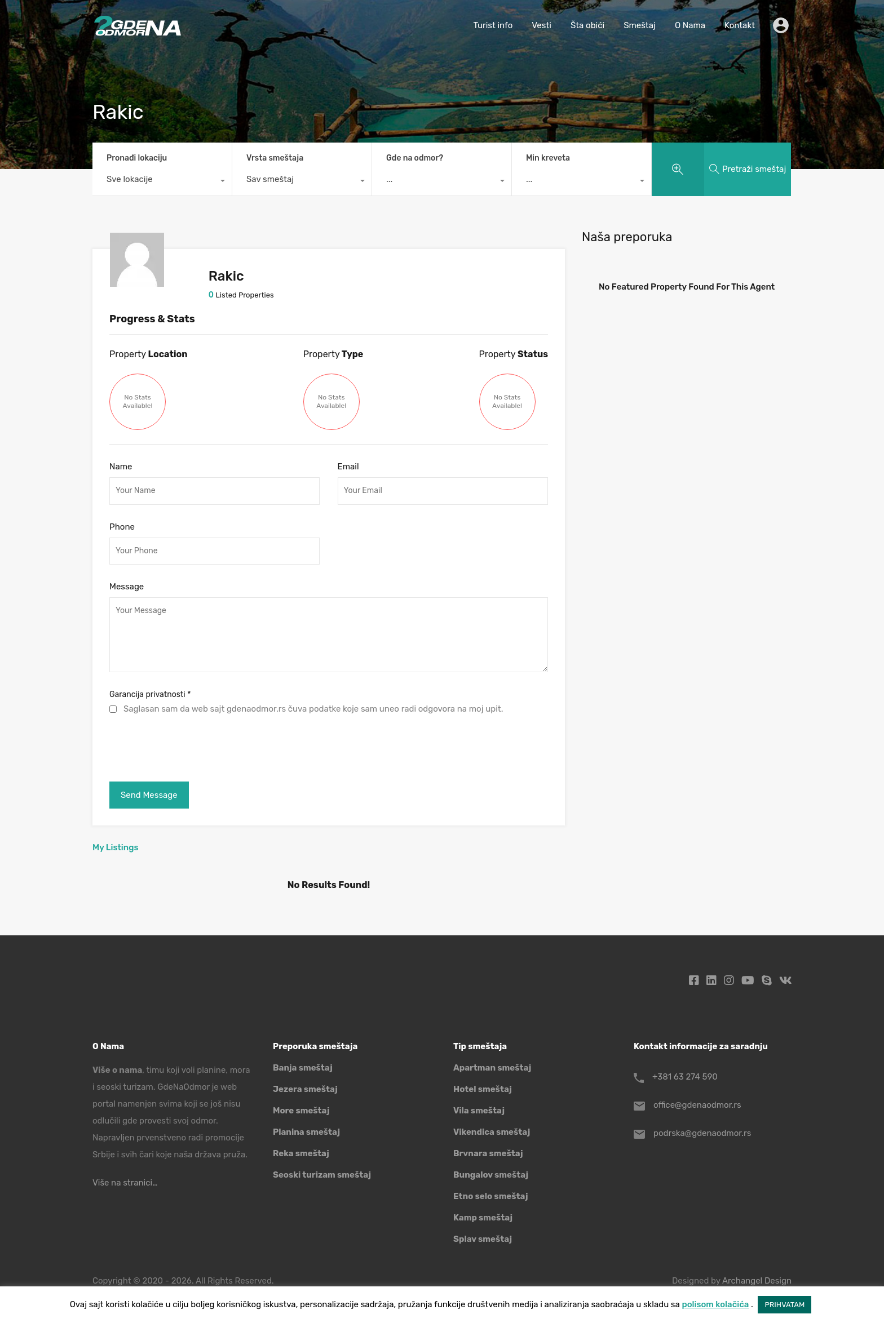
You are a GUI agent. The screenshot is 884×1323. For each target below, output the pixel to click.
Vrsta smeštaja (274, 158)
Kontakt (739, 25)
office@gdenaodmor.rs (697, 1105)
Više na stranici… (124, 1183)
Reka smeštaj (301, 1153)
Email (348, 466)
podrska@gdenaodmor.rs (702, 1133)
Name (120, 466)
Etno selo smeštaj (490, 1196)
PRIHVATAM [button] (784, 1304)
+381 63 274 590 (685, 1077)
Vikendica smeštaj (491, 1132)
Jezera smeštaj (305, 1089)
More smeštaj (301, 1111)
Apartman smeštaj (492, 1068)
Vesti (541, 25)
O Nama (690, 25)
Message (126, 586)
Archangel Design (757, 1281)
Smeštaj (640, 25)
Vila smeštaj (479, 1111)
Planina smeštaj (306, 1132)
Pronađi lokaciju (137, 158)
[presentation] (195, 745)
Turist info (492, 25)
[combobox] (162, 182)
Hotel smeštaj (482, 1089)
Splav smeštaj (482, 1239)
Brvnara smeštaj (488, 1153)
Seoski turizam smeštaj (322, 1175)
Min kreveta (548, 158)
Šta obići (587, 25)
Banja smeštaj (303, 1068)
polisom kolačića (715, 1304)
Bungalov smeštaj (490, 1175)
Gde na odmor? (414, 158)
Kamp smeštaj (482, 1218)
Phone (122, 527)
